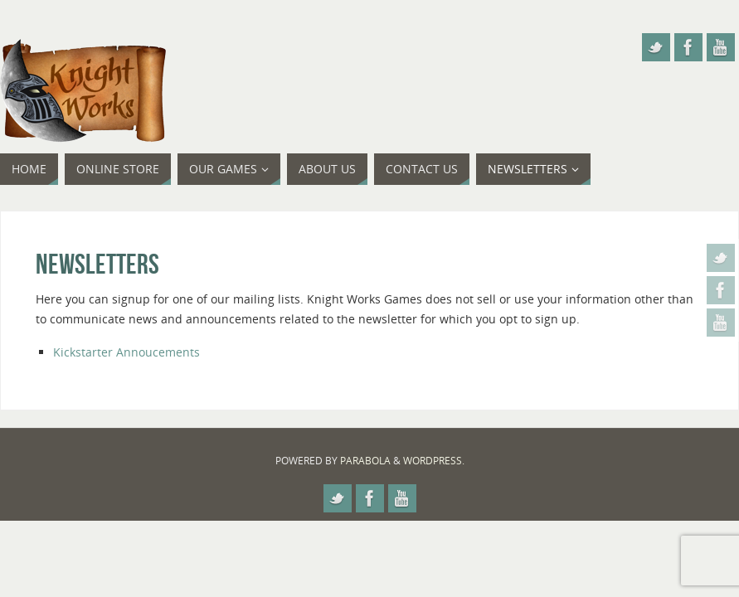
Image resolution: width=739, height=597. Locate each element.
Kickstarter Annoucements (126, 352)
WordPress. (433, 461)
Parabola (365, 461)
